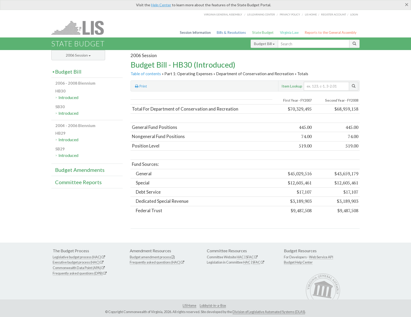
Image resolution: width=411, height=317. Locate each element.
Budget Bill (264, 43)
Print (141, 86)
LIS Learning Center (261, 14)
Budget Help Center (298, 262)
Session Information (195, 32)
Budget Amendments (80, 170)
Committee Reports (78, 182)
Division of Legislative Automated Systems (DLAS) (268, 312)
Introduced (68, 97)
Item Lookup (292, 86)
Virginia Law (289, 32)
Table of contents (146, 73)
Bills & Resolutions (231, 32)
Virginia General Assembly (223, 14)
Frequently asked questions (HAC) (155, 262)
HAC (240, 257)
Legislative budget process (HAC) (77, 257)
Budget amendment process (150, 257)
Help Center (161, 5)
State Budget (263, 32)
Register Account (333, 14)
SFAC (250, 257)
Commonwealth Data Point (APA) (77, 268)
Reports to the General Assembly (330, 32)
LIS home (311, 14)
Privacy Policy (290, 14)
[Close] (407, 4)
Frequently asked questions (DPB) (78, 273)
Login (354, 14)
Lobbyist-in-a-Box (213, 305)
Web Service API (321, 257)
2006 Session (78, 55)
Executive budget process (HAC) (76, 262)
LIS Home (189, 305)
